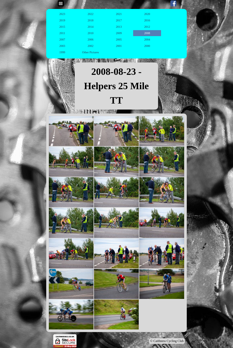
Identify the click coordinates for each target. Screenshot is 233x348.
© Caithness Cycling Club (167, 341)
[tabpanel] (116, 86)
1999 (62, 52)
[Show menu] (61, 3)
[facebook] (173, 3)
